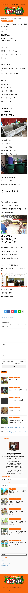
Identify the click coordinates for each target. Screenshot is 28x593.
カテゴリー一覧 (13, 379)
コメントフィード (5, 563)
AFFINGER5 (14, 588)
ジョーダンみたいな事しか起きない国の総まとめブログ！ (14, 584)
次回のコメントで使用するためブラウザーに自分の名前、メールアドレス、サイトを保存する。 (14, 362)
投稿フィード (4, 562)
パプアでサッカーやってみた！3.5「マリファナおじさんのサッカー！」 (17, 533)
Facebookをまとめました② (16, 400)
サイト (3, 355)
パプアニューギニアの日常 (7, 317)
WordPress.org (4, 565)
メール (4, 350)
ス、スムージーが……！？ (15, 410)
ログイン (3, 560)
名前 (3, 344)
